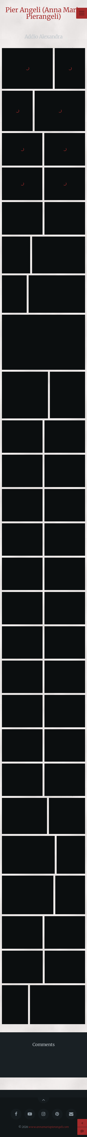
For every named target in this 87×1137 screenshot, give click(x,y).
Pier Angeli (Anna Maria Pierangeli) (43, 13)
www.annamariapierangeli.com (49, 1127)
